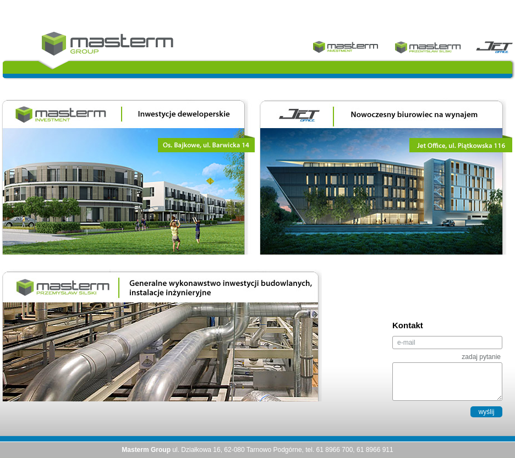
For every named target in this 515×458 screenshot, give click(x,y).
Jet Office (494, 47)
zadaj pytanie (481, 357)
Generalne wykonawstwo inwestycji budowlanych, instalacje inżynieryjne (161, 335)
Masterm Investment (345, 47)
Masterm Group (107, 44)
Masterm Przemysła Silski (428, 47)
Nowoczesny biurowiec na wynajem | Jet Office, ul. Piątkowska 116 (385, 177)
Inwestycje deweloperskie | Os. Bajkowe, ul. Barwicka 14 (128, 177)
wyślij (487, 412)
